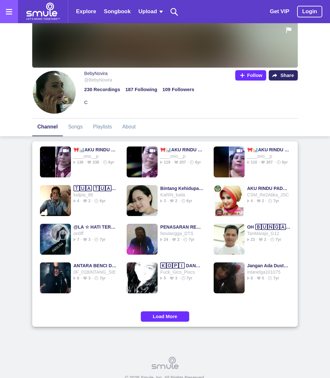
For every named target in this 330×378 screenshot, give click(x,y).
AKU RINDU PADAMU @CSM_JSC (269, 188)
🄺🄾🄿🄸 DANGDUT (182, 265)
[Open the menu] (9, 11)
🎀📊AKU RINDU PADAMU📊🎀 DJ (95, 149)
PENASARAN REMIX (182, 227)
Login (309, 11)
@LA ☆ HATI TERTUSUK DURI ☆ (95, 227)
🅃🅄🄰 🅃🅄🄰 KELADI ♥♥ (95, 188)
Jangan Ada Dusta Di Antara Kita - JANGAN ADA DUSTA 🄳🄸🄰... (269, 265)
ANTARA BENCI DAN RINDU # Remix (95, 265)
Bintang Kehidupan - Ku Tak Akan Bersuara (182, 188)
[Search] (174, 12)
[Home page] (43, 11)
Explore (86, 11)
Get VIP (279, 11)
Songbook (117, 11)
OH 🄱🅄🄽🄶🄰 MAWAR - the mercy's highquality (269, 227)
